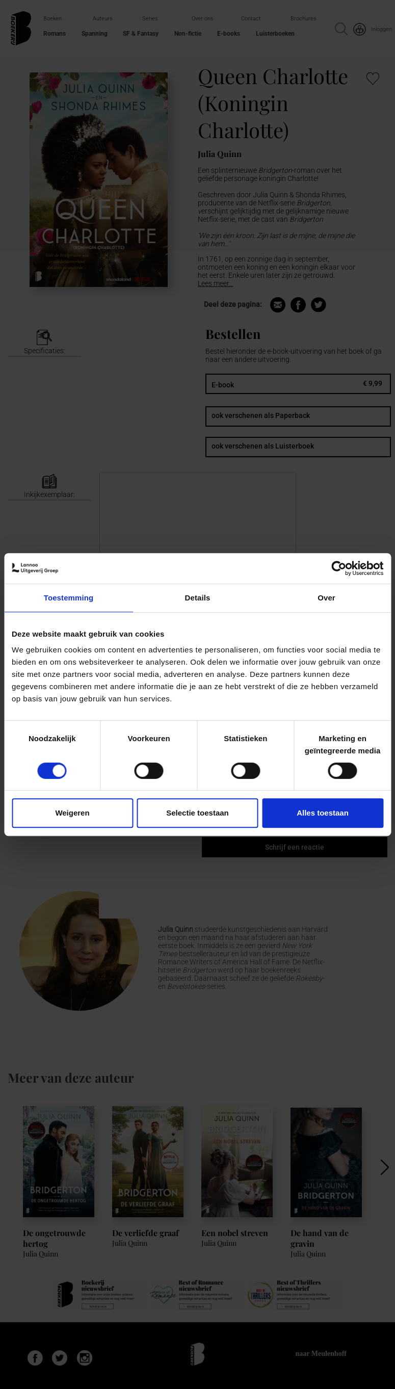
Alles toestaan (323, 812)
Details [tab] (197, 597)
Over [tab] (326, 597)
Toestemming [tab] (69, 597)
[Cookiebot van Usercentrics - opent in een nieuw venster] (338, 568)
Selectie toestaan (197, 812)
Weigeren (72, 812)
